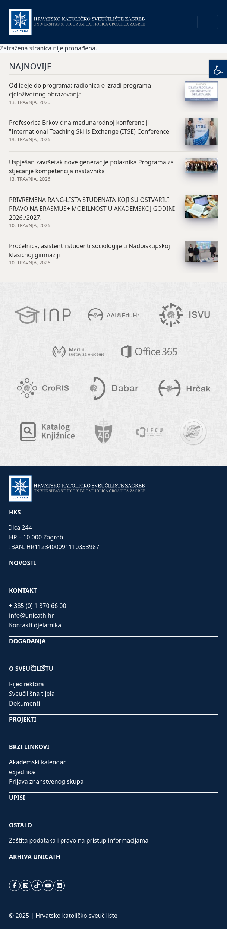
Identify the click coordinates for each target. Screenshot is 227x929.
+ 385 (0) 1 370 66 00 (37, 606)
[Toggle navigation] (207, 22)
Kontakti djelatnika (35, 625)
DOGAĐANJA (27, 641)
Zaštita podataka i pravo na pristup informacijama (78, 840)
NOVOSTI (22, 563)
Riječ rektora (26, 684)
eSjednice (22, 772)
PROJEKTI (22, 719)
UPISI (17, 797)
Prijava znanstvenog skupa (46, 781)
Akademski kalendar (37, 762)
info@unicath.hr (31, 615)
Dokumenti (24, 703)
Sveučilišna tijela (32, 693)
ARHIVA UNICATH (34, 857)
